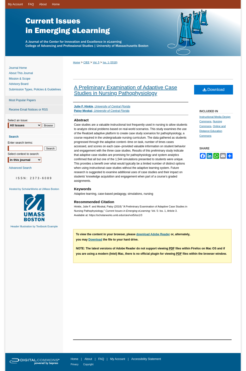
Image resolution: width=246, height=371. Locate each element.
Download (214, 90)
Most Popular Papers (22, 100)
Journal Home (18, 68)
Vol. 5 (96, 62)
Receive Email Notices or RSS (28, 109)
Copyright (88, 364)
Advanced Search (20, 168)
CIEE (86, 62)
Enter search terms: (20, 142)
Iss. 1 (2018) (110, 62)
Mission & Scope (19, 78)
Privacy (75, 364)
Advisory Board (18, 84)
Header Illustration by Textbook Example (34, 226)
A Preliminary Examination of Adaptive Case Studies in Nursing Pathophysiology (125, 90)
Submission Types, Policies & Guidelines (35, 89)
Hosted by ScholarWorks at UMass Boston (34, 189)
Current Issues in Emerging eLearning (123, 32)
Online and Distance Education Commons (212, 131)
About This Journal (21, 73)
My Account (117, 359)
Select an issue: (18, 120)
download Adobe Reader (153, 234)
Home (76, 62)
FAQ (101, 359)
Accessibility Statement (146, 359)
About (88, 359)
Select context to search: (23, 154)
